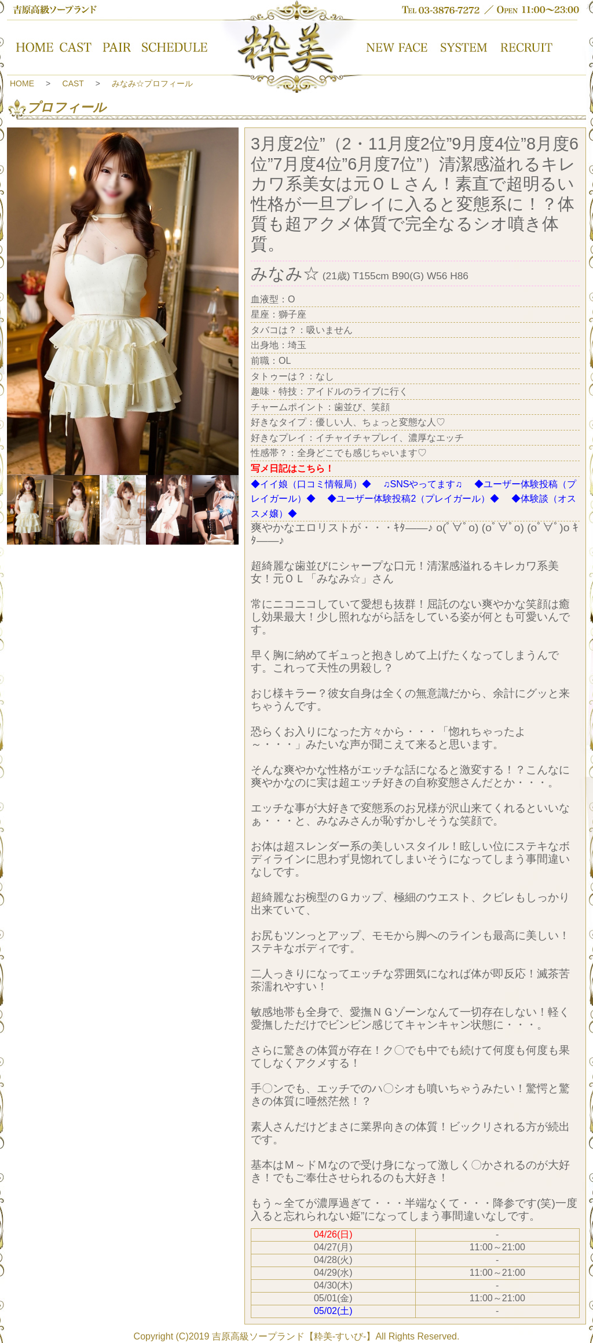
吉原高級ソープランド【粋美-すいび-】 (294, 1336)
